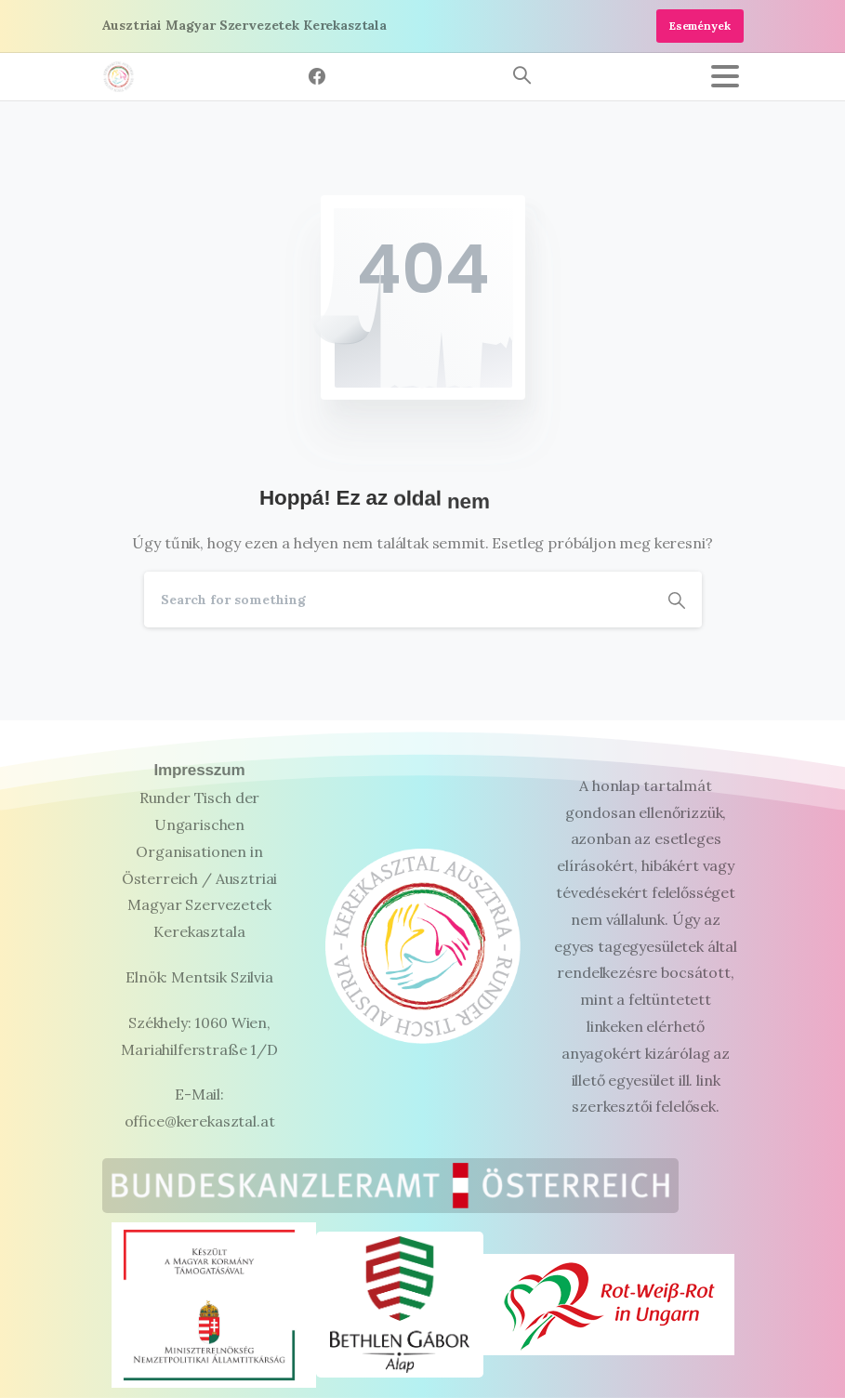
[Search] (398, 599)
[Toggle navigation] (725, 76)
